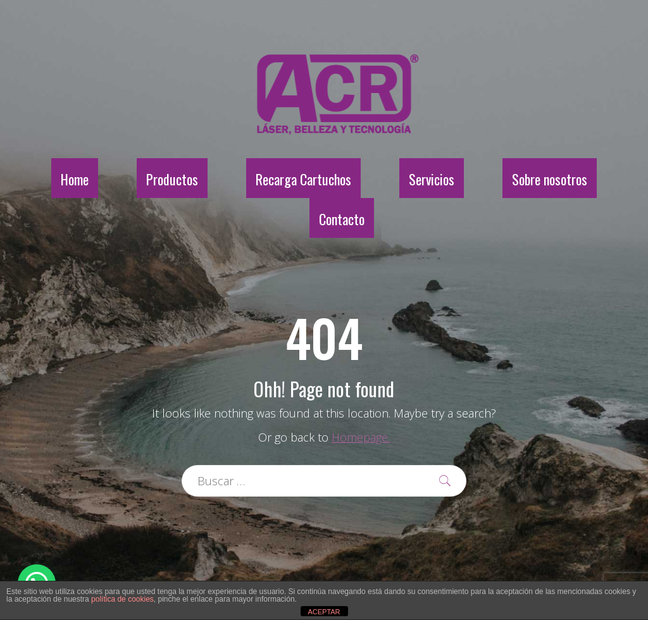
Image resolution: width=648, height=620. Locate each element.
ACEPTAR (324, 612)
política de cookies (122, 599)
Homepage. (361, 437)
